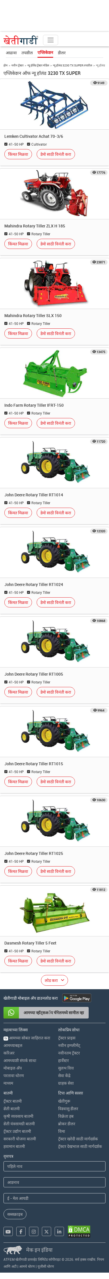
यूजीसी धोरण (45, 1266)
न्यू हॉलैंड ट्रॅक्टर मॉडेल (38, 65)
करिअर (9, 1053)
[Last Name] (54, 1182)
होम (5, 65)
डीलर (62, 52)
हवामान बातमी (14, 1146)
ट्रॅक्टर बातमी (12, 1101)
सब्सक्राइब (15, 1214)
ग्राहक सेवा (66, 1083)
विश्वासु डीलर (68, 1108)
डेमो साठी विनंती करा (55, 154)
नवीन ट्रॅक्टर (17, 65)
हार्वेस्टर (63, 1060)
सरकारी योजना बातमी (19, 1138)
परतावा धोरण (13, 1075)
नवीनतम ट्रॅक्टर (69, 1053)
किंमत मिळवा (18, 154)
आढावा (11, 52)
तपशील (27, 52)
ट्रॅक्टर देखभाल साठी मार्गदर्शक (80, 1146)
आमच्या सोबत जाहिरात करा (26, 1038)
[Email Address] (54, 1198)
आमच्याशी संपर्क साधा (19, 1060)
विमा (61, 1131)
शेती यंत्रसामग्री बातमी (19, 1123)
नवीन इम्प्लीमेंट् (69, 1045)
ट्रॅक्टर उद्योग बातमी (17, 1131)
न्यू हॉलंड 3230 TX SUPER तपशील (72, 65)
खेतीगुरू (64, 1101)
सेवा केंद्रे (64, 1075)
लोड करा (51, 980)
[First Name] (54, 1166)
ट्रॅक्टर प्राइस (66, 1038)
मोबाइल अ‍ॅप (12, 1068)
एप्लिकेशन (45, 52)
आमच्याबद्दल (12, 1045)
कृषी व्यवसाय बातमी (18, 1116)
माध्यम (8, 1083)
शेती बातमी (11, 1108)
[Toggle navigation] (50, 40)
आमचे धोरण (27, 1266)
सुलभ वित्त (66, 1068)
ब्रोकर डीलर (66, 1123)
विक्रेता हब (66, 1116)
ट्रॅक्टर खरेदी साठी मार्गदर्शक (78, 1138)
